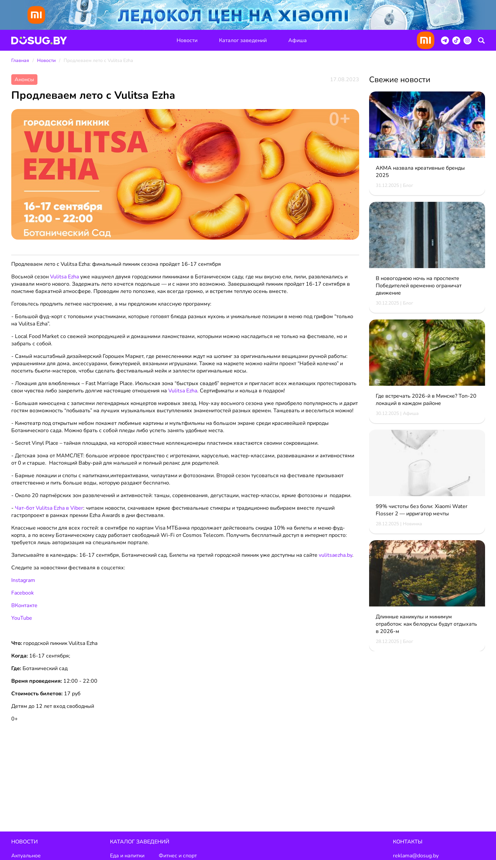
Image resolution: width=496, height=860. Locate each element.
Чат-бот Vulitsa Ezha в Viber (49, 508)
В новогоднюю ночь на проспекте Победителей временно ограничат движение (419, 286)
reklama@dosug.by (416, 856)
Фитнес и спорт (178, 856)
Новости (187, 40)
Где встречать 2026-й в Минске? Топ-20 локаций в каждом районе (426, 400)
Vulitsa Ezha (182, 391)
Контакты (407, 842)
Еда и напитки (127, 856)
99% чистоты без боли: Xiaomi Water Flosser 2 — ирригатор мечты (422, 510)
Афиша (297, 40)
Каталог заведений (243, 40)
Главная (20, 61)
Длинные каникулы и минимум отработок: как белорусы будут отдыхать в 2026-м (426, 624)
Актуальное (26, 856)
